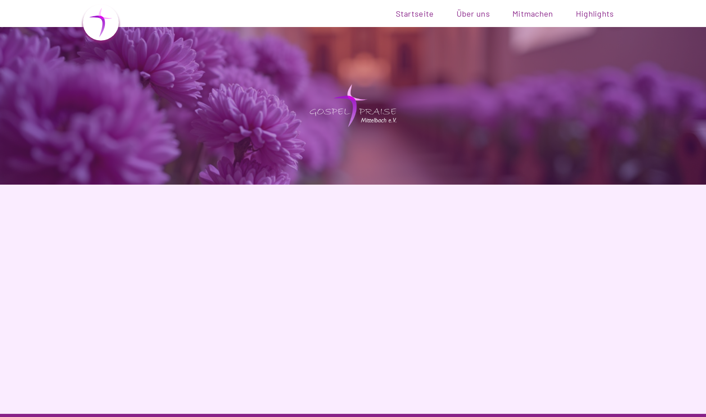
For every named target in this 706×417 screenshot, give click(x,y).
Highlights (595, 13)
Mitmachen (532, 13)
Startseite (415, 13)
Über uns (473, 13)
